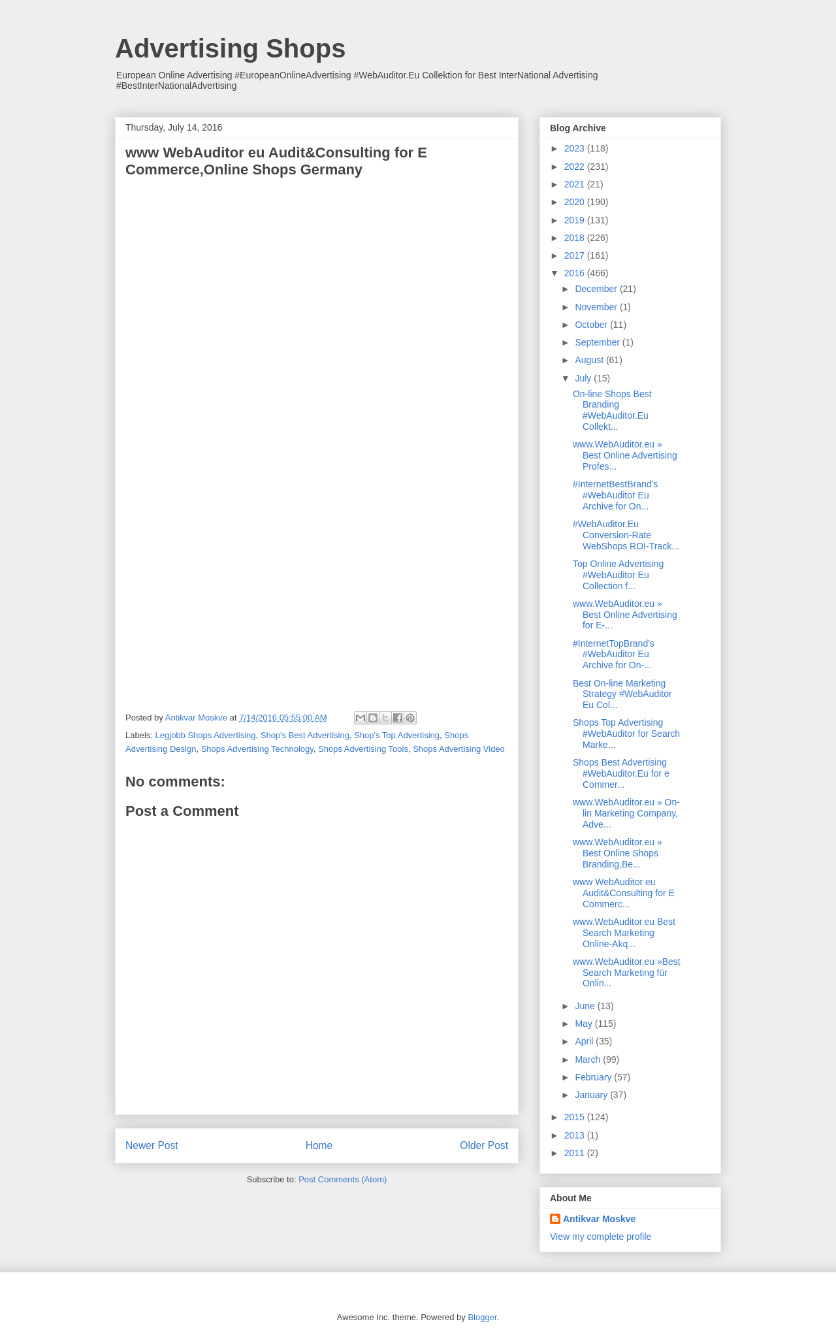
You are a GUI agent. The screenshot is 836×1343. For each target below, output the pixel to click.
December (597, 288)
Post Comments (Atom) (342, 1179)
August (590, 360)
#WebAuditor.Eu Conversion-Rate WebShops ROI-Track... (626, 535)
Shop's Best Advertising (305, 735)
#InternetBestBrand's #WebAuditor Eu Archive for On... (615, 495)
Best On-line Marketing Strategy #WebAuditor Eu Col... (622, 694)
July (584, 378)
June (586, 1006)
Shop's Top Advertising (397, 735)
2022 (575, 166)
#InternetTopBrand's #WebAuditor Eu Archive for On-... (613, 654)
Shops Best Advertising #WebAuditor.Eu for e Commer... (621, 773)
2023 (575, 148)
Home (319, 1145)
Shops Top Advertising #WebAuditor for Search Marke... (626, 733)
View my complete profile (600, 1236)
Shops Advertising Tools (363, 749)
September (598, 342)
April (585, 1041)
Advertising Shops (230, 48)
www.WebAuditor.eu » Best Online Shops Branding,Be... (617, 853)
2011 (575, 1153)
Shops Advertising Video (459, 749)
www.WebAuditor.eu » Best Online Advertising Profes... (625, 455)
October (592, 324)
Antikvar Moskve (599, 1219)
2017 (575, 255)
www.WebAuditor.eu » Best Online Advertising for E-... (625, 614)
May (584, 1023)
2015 (575, 1117)
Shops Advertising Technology (257, 749)
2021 (575, 184)
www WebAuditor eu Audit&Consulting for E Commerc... (624, 893)
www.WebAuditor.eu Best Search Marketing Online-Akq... (624, 932)
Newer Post (151, 1145)
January (592, 1095)
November (597, 307)
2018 (575, 238)
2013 (575, 1135)
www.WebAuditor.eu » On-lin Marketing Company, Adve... (626, 813)
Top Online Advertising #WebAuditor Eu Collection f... (618, 574)
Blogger (482, 1317)
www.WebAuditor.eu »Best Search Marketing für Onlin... (627, 972)
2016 (575, 273)
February (594, 1077)
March (589, 1059)
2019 (575, 220)
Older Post (484, 1145)
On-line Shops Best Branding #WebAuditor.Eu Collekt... (612, 410)
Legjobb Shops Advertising (205, 735)
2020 (575, 202)
